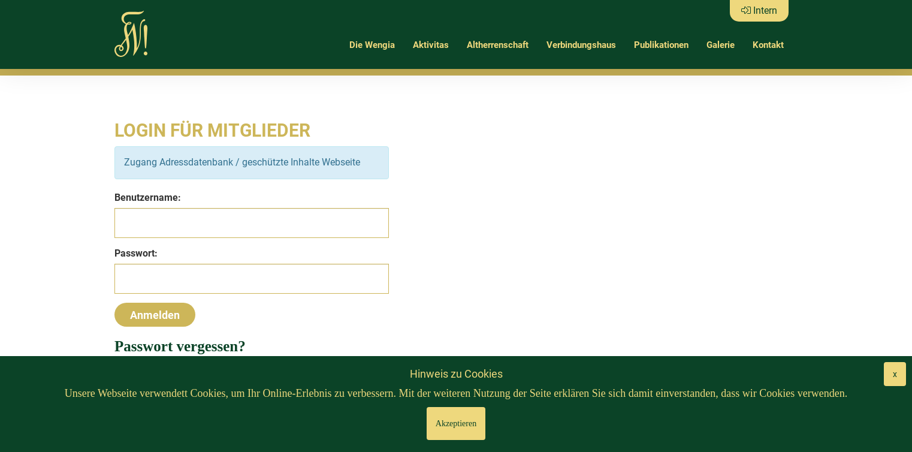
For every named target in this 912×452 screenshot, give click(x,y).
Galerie (720, 45)
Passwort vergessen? (180, 346)
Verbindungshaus (581, 45)
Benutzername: (147, 197)
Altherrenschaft (498, 45)
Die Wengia (372, 45)
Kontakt (768, 45)
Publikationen (661, 45)
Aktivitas (431, 45)
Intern (759, 10)
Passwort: (136, 253)
